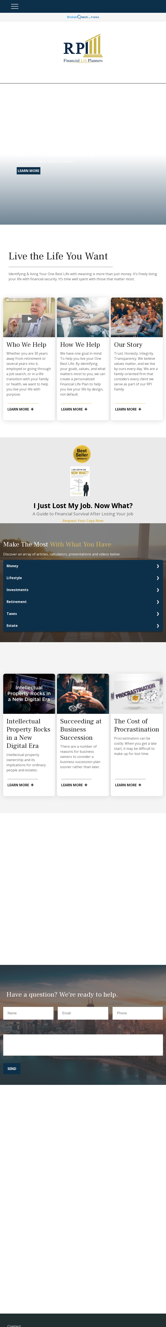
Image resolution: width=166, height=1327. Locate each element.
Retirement (17, 601)
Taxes (12, 613)
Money (12, 566)
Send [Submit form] (11, 1068)
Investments (17, 589)
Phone (118, 1003)
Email (62, 1003)
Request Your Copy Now (83, 520)
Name (8, 1003)
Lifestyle (14, 577)
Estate (12, 625)
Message (10, 1030)
